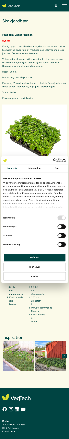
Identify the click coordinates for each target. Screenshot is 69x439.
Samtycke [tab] (12, 168)
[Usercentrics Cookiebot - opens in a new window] (53, 160)
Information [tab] (34, 168)
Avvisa (34, 276)
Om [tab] (57, 168)
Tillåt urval (34, 267)
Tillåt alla (34, 257)
